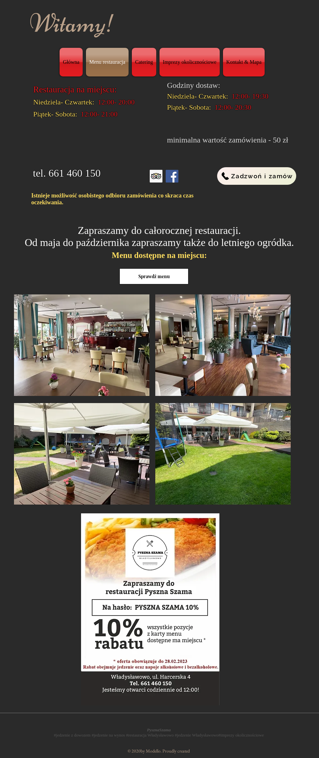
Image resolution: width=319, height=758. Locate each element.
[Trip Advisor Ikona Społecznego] (156, 176)
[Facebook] (172, 176)
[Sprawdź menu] (153, 276)
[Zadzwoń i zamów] (256, 176)
